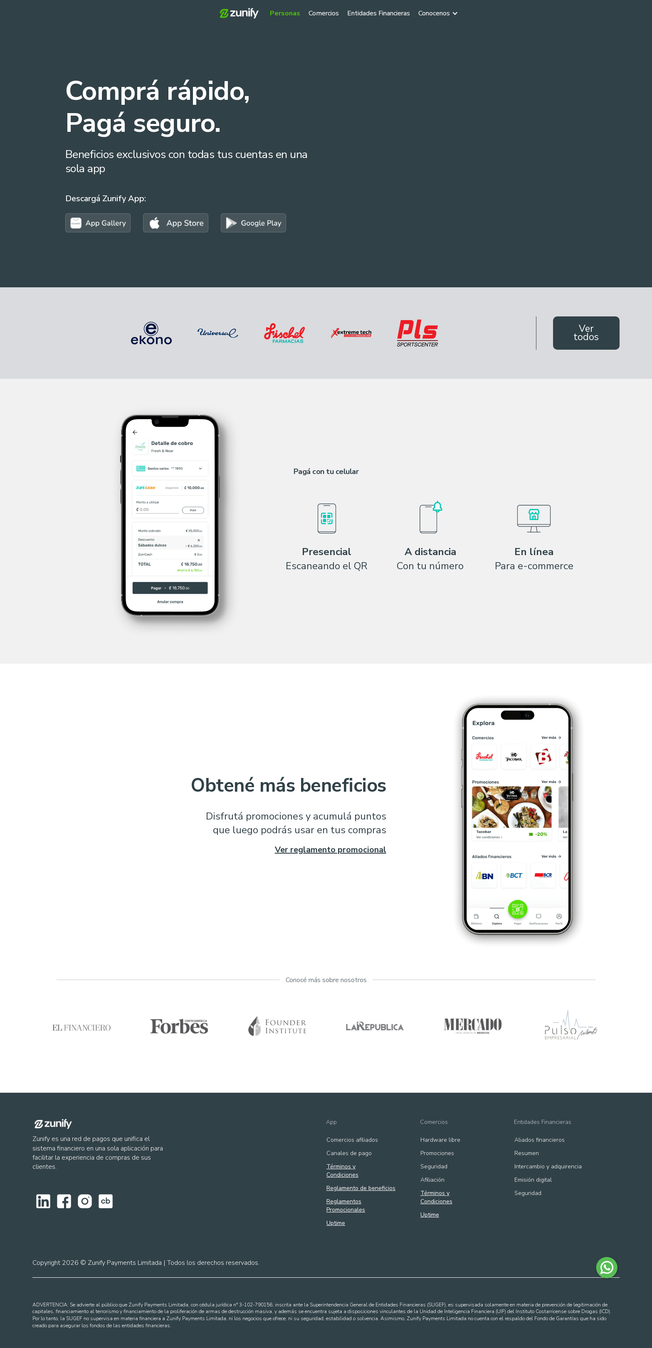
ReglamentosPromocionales (345, 1205)
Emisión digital (533, 1180)
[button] (442, 11)
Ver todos (586, 332)
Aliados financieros (539, 1140)
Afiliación (432, 1180)
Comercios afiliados (352, 1140)
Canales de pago (349, 1153)
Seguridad (433, 1166)
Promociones (437, 1153)
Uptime (335, 1223)
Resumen (526, 1153)
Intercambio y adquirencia (548, 1166)
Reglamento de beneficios (360, 1188)
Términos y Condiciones (342, 1171)
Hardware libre (440, 1140)
